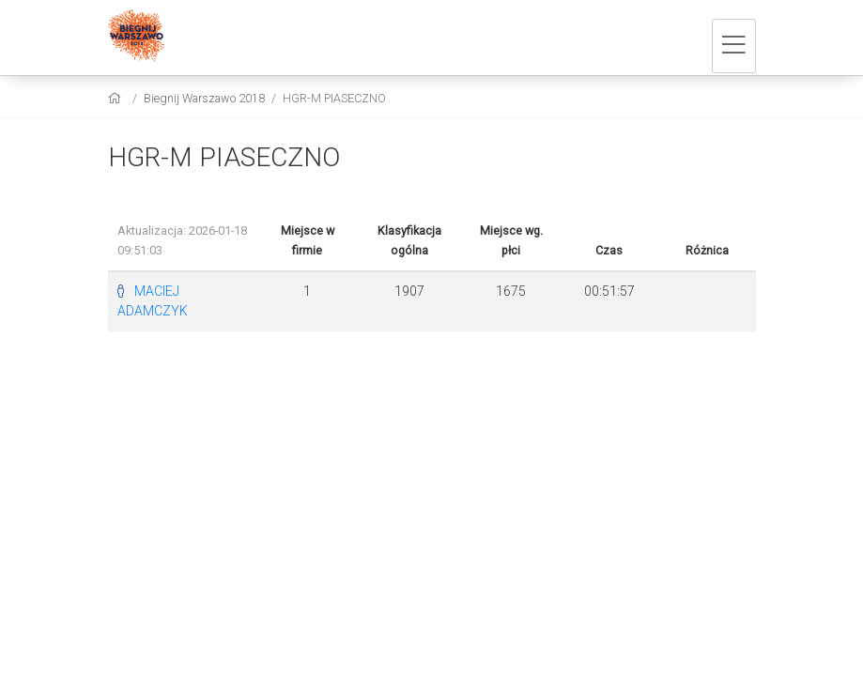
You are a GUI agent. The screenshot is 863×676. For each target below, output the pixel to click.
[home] (117, 98)
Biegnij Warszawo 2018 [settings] (204, 98)
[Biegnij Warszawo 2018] (136, 37)
